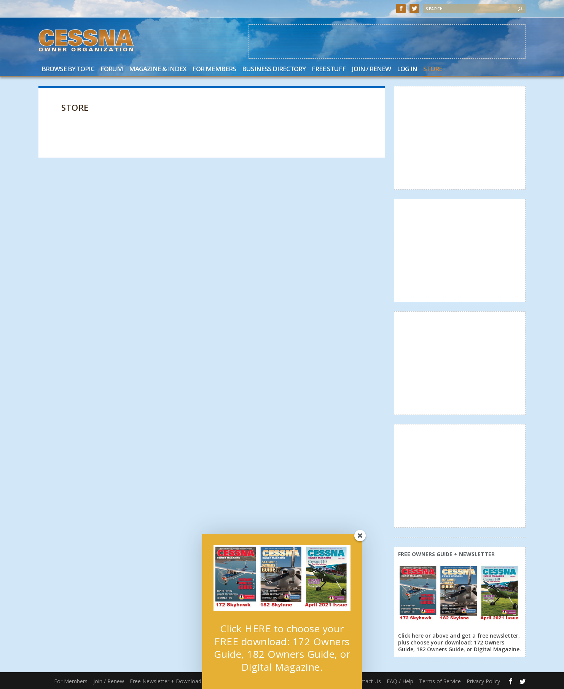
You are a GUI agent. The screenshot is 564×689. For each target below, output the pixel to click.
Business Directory (274, 69)
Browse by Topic (67, 69)
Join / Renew (371, 69)
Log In (407, 69)
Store (432, 69)
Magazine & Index (157, 69)
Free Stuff (329, 69)
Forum (111, 69)
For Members (214, 69)
